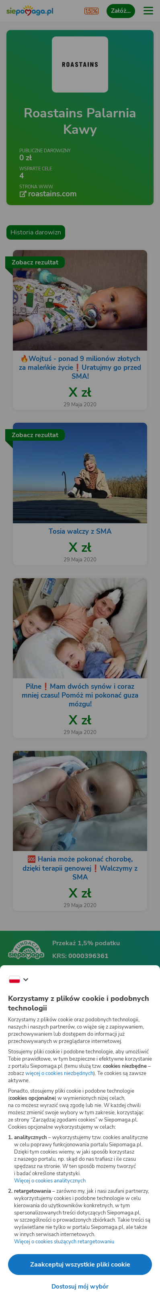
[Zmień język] (18, 979)
